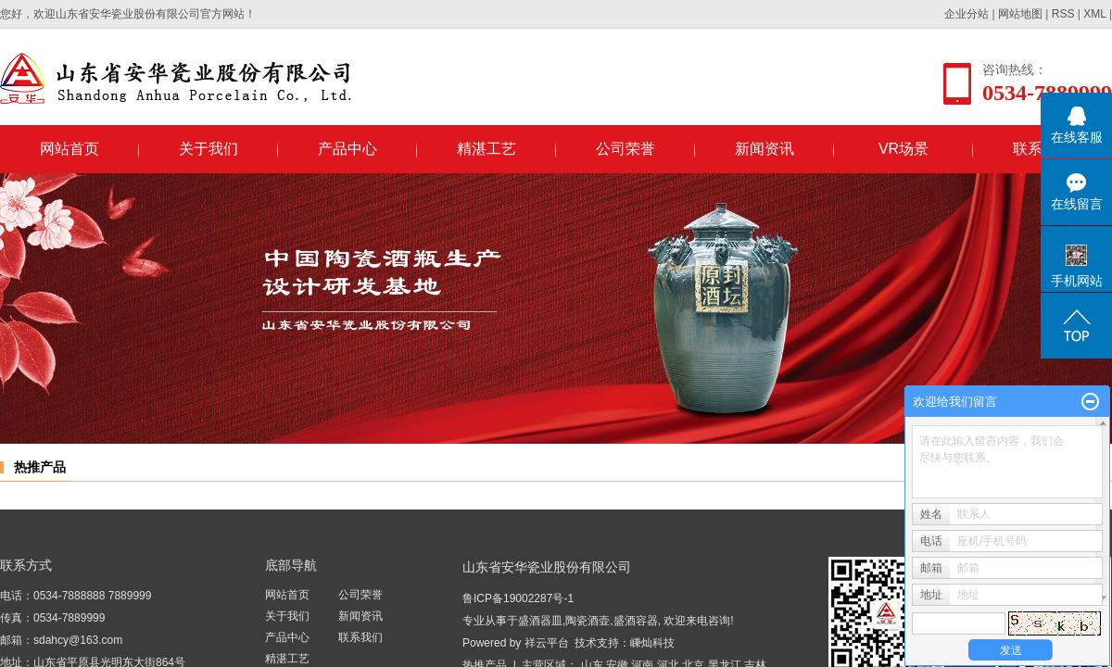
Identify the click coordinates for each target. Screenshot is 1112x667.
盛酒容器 (635, 620)
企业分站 (966, 13)
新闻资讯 (764, 149)
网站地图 (1020, 13)
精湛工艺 (486, 149)
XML (1094, 13)
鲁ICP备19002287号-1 (518, 598)
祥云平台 (546, 642)
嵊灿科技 (652, 642)
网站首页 (69, 149)
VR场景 (903, 149)
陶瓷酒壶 (587, 620)
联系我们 (360, 637)
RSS (1063, 13)
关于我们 (208, 149)
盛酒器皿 (540, 620)
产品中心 (347, 149)
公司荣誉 (625, 149)
